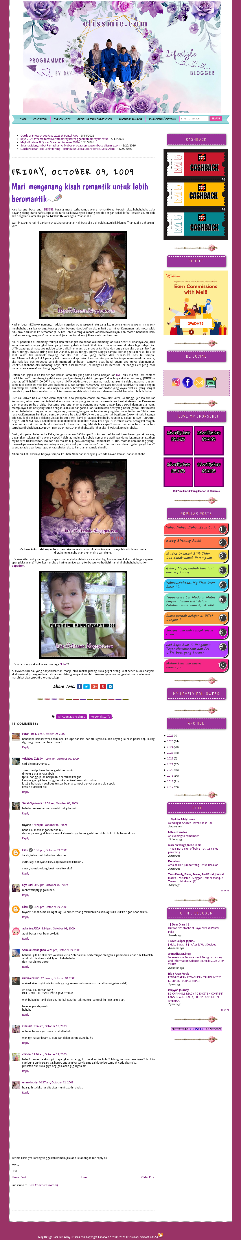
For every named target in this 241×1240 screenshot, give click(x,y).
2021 (170, 764)
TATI (119, 375)
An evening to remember (183, 836)
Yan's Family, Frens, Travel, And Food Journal (196, 874)
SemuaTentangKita (34, 950)
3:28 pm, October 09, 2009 (50, 907)
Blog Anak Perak (178, 973)
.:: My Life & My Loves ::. (182, 819)
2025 (170, 741)
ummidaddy (29, 1082)
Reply (25, 747)
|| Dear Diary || (178, 924)
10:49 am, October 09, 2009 (61, 758)
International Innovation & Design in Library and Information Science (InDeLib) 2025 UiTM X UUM (196, 961)
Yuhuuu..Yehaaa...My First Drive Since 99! (190, 585)
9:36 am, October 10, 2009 (49, 1026)
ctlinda (26, 1054)
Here (56, 1237)
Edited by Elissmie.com (72, 1237)
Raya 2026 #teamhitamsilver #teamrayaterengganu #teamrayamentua (64, 139)
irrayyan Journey (178, 990)
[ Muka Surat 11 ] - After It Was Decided (192, 944)
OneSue (27, 1026)
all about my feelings (71, 716)
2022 (170, 758)
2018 (170, 781)
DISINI (48, 209)
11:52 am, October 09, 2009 (60, 803)
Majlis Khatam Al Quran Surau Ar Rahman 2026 (49, 142)
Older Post (148, 1177)
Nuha (63, 664)
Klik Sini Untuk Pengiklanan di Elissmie (196, 491)
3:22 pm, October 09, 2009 (51, 885)
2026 (170, 735)
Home (83, 1177)
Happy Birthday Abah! (183, 541)
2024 (170, 747)
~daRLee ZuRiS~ (32, 758)
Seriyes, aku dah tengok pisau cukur (189, 632)
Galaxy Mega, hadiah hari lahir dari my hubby (190, 570)
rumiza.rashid (30, 978)
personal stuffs (100, 716)
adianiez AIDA (31, 928)
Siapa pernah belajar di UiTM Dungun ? (189, 618)
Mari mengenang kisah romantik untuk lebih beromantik (80, 192)
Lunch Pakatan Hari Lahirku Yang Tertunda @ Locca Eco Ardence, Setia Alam (67, 148)
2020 (170, 770)
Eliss (25, 850)
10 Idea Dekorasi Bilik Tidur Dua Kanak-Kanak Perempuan (189, 556)
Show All (225, 890)
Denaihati (174, 861)
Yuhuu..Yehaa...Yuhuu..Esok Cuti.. (191, 528)
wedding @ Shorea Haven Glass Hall (190, 823)
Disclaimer (131, 1237)
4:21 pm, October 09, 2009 (63, 950)
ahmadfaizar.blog (179, 953)
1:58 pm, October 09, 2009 (50, 850)
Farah (25, 733)
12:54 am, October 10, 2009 (58, 978)
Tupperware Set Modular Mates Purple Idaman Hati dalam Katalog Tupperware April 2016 (190, 601)
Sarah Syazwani (32, 803)
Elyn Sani (27, 885)
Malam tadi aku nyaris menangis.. (184, 665)
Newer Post (19, 1177)
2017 (170, 787)
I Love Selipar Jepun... (181, 941)
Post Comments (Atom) (43, 1185)
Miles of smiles (177, 832)
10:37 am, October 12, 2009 (56, 1082)
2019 (170, 775)
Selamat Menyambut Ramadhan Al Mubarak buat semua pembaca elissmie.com (70, 145)
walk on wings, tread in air (184, 845)
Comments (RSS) (148, 1237)
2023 (170, 752)
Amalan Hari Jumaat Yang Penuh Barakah (193, 865)
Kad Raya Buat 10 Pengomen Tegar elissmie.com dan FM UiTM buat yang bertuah (188, 649)
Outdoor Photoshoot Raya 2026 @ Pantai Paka (49, 135)
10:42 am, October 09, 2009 (48, 733)
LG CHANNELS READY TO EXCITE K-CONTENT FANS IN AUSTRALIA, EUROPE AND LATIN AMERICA (196, 997)
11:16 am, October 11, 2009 (49, 1054)
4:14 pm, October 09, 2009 (58, 928)
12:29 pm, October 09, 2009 (49, 825)
